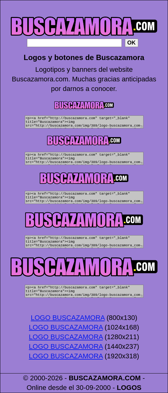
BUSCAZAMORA (96, 378)
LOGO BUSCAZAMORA (67, 318)
